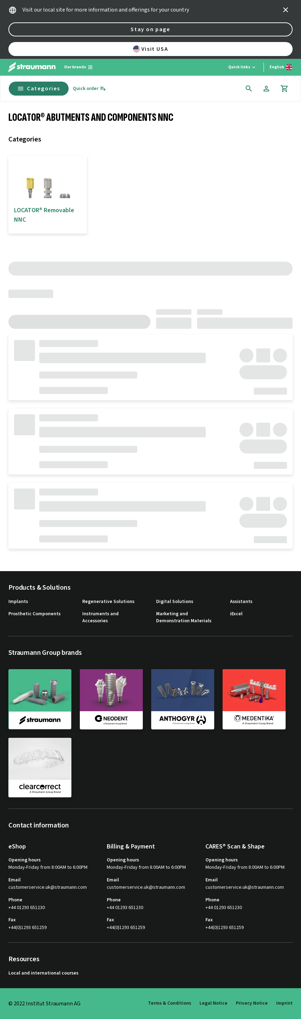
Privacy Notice (252, 1003)
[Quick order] (89, 89)
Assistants (241, 601)
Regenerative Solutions (108, 601)
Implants (18, 601)
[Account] (266, 89)
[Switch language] (281, 67)
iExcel (236, 614)
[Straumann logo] (32, 67)
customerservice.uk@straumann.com (47, 887)
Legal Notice (213, 1003)
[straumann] (40, 699)
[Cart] (284, 89)
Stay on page (150, 29)
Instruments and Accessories (100, 617)
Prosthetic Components (34, 614)
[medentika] (254, 699)
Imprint (284, 1003)
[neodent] (111, 699)
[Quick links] (242, 67)
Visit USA (150, 49)
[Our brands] (79, 67)
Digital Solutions (174, 601)
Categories (38, 88)
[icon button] (286, 10)
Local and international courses (43, 973)
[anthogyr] (182, 699)
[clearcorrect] (39, 767)
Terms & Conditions (169, 1003)
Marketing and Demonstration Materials (183, 617)
